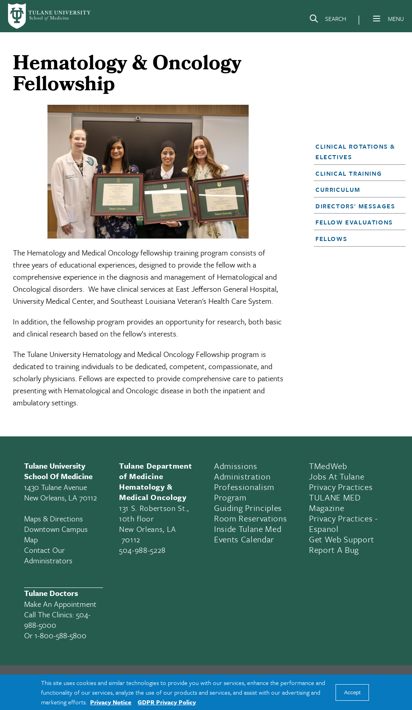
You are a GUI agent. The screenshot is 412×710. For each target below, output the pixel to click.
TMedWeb (328, 466)
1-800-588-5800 (61, 635)
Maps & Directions (53, 518)
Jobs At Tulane (336, 476)
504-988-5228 (142, 549)
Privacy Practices (341, 487)
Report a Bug (334, 550)
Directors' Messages (355, 205)
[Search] (327, 20)
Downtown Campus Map (56, 534)
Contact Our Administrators (48, 555)
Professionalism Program (244, 492)
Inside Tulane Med (247, 529)
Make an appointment (60, 603)
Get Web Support (341, 539)
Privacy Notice (110, 702)
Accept (352, 692)
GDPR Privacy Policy (167, 702)
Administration (242, 476)
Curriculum (337, 189)
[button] (356, 151)
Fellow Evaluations (354, 222)
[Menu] (376, 18)
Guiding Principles (248, 508)
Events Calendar (244, 539)
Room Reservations (250, 518)
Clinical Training (348, 173)
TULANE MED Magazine (335, 502)
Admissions (236, 466)
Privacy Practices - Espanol (343, 523)
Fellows (331, 238)
